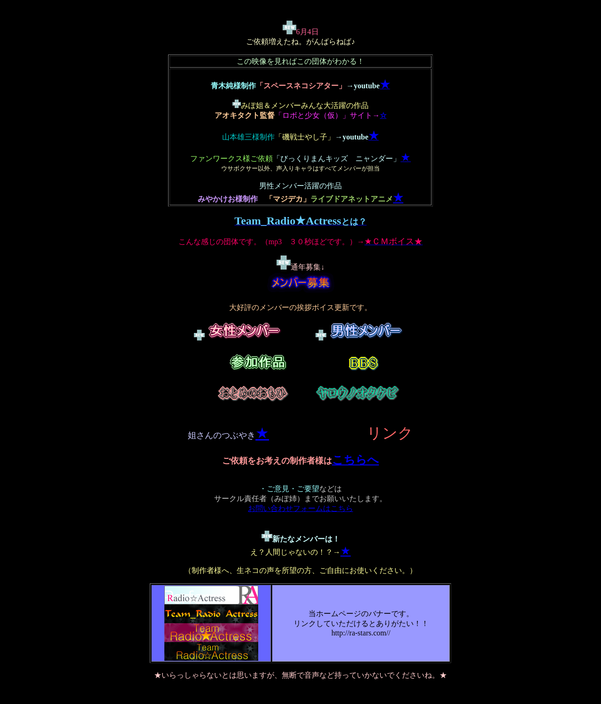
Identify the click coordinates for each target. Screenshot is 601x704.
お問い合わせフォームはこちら (300, 508)
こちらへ (355, 460)
